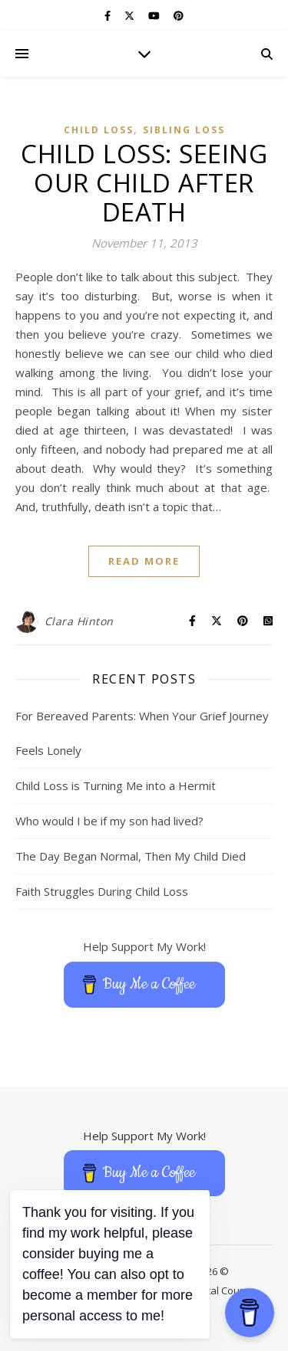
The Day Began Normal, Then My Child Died (130, 856)
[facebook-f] (108, 15)
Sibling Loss (184, 129)
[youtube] (155, 15)
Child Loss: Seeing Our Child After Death (144, 182)
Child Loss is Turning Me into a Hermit (115, 785)
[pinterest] (179, 15)
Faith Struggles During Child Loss (101, 891)
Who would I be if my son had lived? (109, 820)
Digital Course (222, 1290)
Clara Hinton (79, 621)
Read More (144, 561)
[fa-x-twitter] (130, 15)
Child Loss (99, 129)
